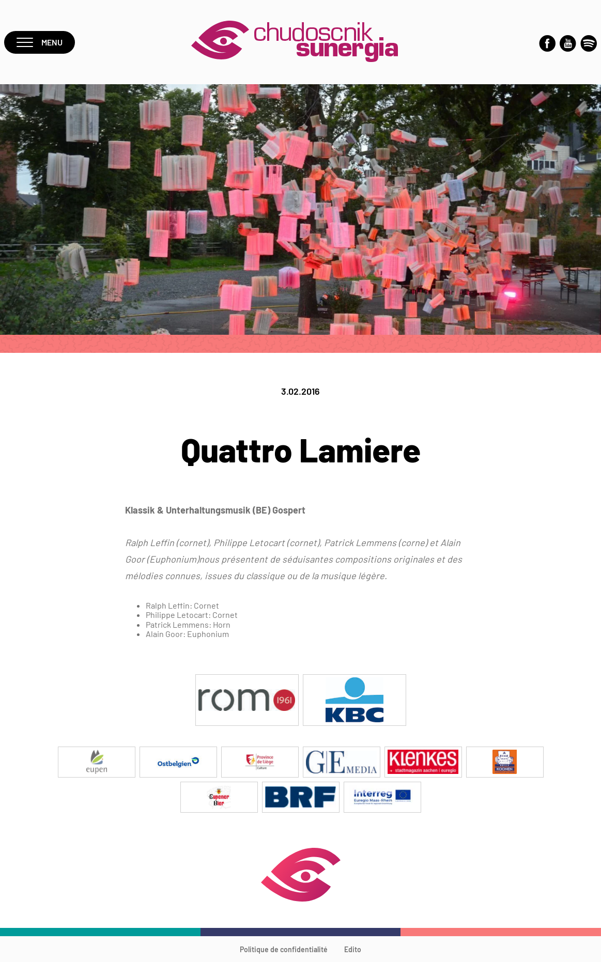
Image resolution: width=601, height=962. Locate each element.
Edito (352, 949)
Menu (40, 42)
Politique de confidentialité (284, 949)
